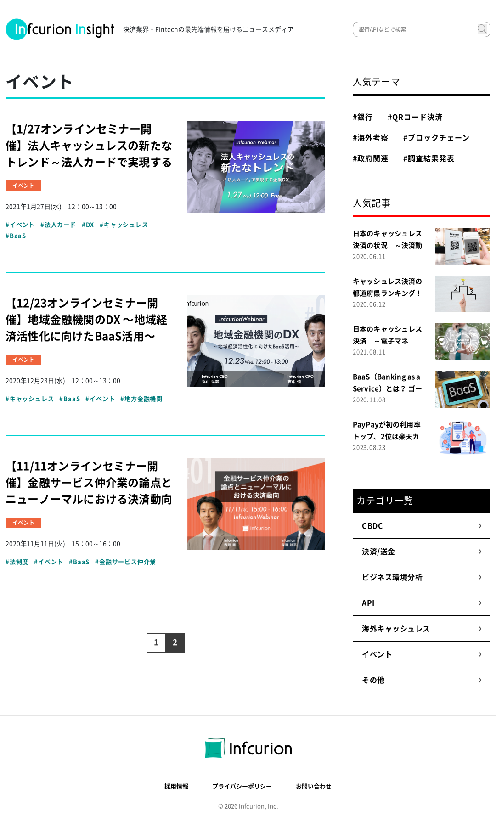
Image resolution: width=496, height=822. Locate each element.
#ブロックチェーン (436, 137)
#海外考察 (371, 137)
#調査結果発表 (429, 158)
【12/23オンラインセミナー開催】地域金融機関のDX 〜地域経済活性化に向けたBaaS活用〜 (86, 320)
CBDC (421, 525)
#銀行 (363, 117)
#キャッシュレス (124, 225)
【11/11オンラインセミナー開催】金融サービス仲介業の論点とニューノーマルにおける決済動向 (89, 483)
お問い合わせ (314, 786)
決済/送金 (421, 551)
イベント (421, 654)
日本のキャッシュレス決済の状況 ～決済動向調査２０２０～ (388, 245)
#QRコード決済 (415, 117)
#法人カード (58, 225)
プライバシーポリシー (242, 786)
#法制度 (17, 562)
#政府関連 (371, 158)
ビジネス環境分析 (421, 577)
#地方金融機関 (141, 399)
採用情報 (176, 786)
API (421, 603)
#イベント (20, 225)
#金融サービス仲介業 (125, 562)
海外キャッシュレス (421, 628)
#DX (88, 225)
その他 (421, 680)
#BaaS (16, 236)
